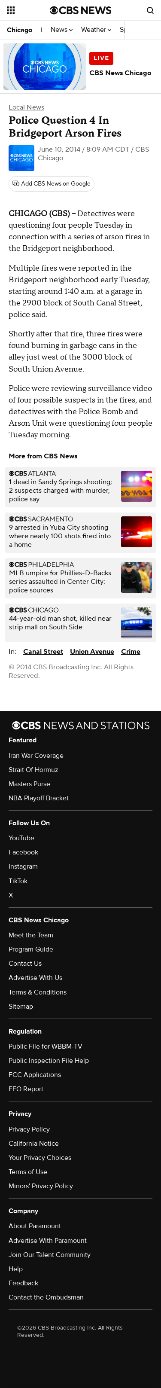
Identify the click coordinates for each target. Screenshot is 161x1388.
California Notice (34, 1143)
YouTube (21, 838)
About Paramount (35, 1226)
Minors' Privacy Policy (41, 1186)
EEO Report (26, 1089)
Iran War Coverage (36, 755)
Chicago (19, 30)
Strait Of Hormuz (33, 769)
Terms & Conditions (38, 992)
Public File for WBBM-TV (45, 1046)
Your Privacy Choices (40, 1157)
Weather (96, 30)
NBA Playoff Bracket (39, 798)
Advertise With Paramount (48, 1240)
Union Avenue (92, 651)
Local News (26, 107)
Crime (130, 651)
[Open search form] (150, 10)
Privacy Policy (29, 1129)
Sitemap (21, 1006)
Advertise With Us (35, 977)
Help (16, 1269)
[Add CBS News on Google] (51, 184)
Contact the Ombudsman (46, 1297)
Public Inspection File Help (49, 1060)
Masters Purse (29, 784)
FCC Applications (35, 1074)
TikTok (18, 881)
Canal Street (43, 651)
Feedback (23, 1283)
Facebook (23, 852)
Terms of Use (28, 1171)
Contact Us (25, 963)
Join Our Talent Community (50, 1254)
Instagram (23, 866)
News (62, 30)
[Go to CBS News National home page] (81, 10)
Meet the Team (31, 935)
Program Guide (31, 949)
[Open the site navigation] (28, 10)
